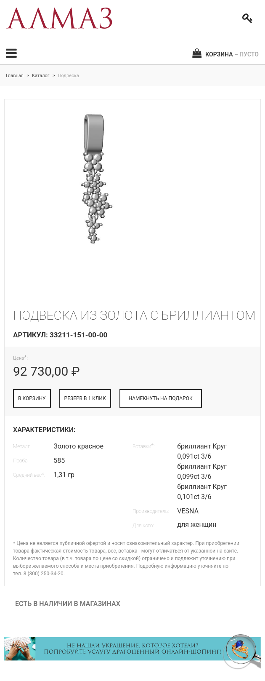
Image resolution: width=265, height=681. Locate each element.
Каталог (40, 75)
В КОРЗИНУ (32, 398)
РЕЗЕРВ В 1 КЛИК (85, 398)
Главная (15, 75)
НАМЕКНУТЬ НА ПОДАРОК (161, 398)
